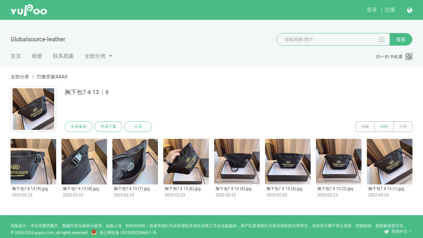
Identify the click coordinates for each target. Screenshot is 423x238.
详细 (384, 126)
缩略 (365, 126)
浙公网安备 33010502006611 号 (123, 232)
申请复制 (79, 126)
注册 (390, 10)
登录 (371, 10)
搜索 (400, 39)
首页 (16, 56)
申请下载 (108, 126)
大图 (403, 126)
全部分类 (95, 56)
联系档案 (63, 56)
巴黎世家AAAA (52, 76)
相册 (37, 56)
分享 (138, 126)
